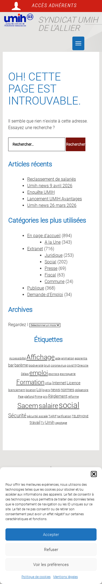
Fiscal (50, 275)
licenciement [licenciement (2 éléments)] (16, 390)
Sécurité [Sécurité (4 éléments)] (17, 415)
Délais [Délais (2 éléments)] (25, 374)
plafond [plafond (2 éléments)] (29, 396)
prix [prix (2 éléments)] (45, 396)
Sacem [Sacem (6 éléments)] (27, 405)
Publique (35, 288)
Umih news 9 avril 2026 (49, 185)
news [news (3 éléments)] (55, 389)
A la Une (53, 242)
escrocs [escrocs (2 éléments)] (53, 374)
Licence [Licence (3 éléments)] (74, 382)
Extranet (35, 248)
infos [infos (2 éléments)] (48, 383)
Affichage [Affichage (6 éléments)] (40, 357)
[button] (94, 474)
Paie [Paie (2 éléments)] (21, 396)
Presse (51, 268)
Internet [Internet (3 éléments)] (59, 382)
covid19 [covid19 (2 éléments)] (72, 365)
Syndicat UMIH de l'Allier (68, 24)
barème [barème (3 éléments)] (21, 365)
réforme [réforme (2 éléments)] (73, 396)
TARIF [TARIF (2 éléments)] (52, 416)
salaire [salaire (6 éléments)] (48, 405)
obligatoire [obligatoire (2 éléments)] (81, 390)
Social (50, 261)
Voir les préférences (51, 564)
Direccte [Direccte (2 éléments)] (82, 365)
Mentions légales (65, 577)
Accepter (51, 534)
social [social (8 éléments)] (69, 405)
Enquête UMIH (41, 192)
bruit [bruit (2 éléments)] (47, 365)
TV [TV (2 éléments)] (43, 423)
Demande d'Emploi (45, 294)
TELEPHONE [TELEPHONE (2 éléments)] (80, 416)
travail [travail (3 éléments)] (35, 422)
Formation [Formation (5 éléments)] (30, 382)
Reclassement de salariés (51, 179)
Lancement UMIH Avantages (54, 198)
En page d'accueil (44, 235)
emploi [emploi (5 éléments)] (38, 373)
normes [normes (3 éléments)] (67, 389)
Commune (54, 281)
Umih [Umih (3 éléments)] (49, 422)
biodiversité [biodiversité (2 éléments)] (36, 365)
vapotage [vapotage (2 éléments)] (61, 423)
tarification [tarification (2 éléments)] (64, 416)
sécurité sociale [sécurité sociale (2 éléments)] (37, 416)
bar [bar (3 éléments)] (11, 365)
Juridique (54, 255)
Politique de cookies (36, 577)
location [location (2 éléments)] (31, 390)
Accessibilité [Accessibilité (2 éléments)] (17, 358)
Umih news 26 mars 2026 (51, 205)
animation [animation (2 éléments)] (67, 358)
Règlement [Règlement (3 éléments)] (57, 396)
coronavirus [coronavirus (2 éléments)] (58, 365)
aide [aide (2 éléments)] (58, 358)
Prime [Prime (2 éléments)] (38, 396)
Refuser (51, 549)
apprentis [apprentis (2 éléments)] (81, 358)
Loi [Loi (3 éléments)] (39, 389)
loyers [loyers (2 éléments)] (46, 390)
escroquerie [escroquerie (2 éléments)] (68, 374)
